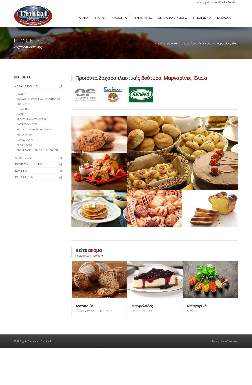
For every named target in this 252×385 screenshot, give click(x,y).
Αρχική (158, 43)
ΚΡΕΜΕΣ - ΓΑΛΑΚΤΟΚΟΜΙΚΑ (31, 119)
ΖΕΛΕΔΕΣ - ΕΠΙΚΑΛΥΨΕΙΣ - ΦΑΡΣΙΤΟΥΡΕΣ (38, 98)
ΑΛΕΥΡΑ (21, 93)
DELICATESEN (24, 177)
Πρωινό (136, 347)
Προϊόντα (171, 43)
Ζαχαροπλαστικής (190, 43)
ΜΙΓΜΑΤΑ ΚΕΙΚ (24, 134)
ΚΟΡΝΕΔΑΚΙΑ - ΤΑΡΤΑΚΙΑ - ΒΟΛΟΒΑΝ (37, 150)
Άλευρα (80, 347)
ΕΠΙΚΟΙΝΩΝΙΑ (202, 17)
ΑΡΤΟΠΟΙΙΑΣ (23, 157)
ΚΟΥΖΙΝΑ (21, 170)
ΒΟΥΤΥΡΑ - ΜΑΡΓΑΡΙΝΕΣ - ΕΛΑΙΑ (34, 129)
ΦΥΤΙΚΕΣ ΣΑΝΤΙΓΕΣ (27, 124)
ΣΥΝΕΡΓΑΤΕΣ (143, 17)
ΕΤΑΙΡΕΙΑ (100, 17)
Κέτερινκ (147, 347)
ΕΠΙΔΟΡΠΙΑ (23, 109)
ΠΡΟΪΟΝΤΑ (119, 17)
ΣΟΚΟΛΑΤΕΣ (23, 104)
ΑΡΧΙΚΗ (84, 17)
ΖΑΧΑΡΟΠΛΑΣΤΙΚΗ (27, 86)
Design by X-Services (224, 378)
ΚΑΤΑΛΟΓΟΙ (224, 17)
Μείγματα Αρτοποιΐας (99, 347)
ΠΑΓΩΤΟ (21, 114)
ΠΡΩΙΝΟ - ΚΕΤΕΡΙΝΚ (28, 164)
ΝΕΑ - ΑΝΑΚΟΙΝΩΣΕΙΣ (172, 17)
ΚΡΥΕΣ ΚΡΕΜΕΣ (24, 144)
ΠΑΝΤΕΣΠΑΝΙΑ (25, 139)
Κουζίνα (191, 347)
